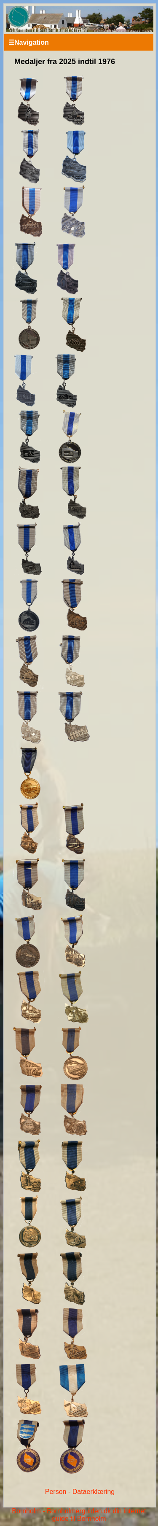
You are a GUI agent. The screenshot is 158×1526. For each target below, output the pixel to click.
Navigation (28, 42)
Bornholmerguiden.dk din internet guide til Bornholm (96, 1514)
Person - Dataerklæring (80, 1491)
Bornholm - (28, 1511)
